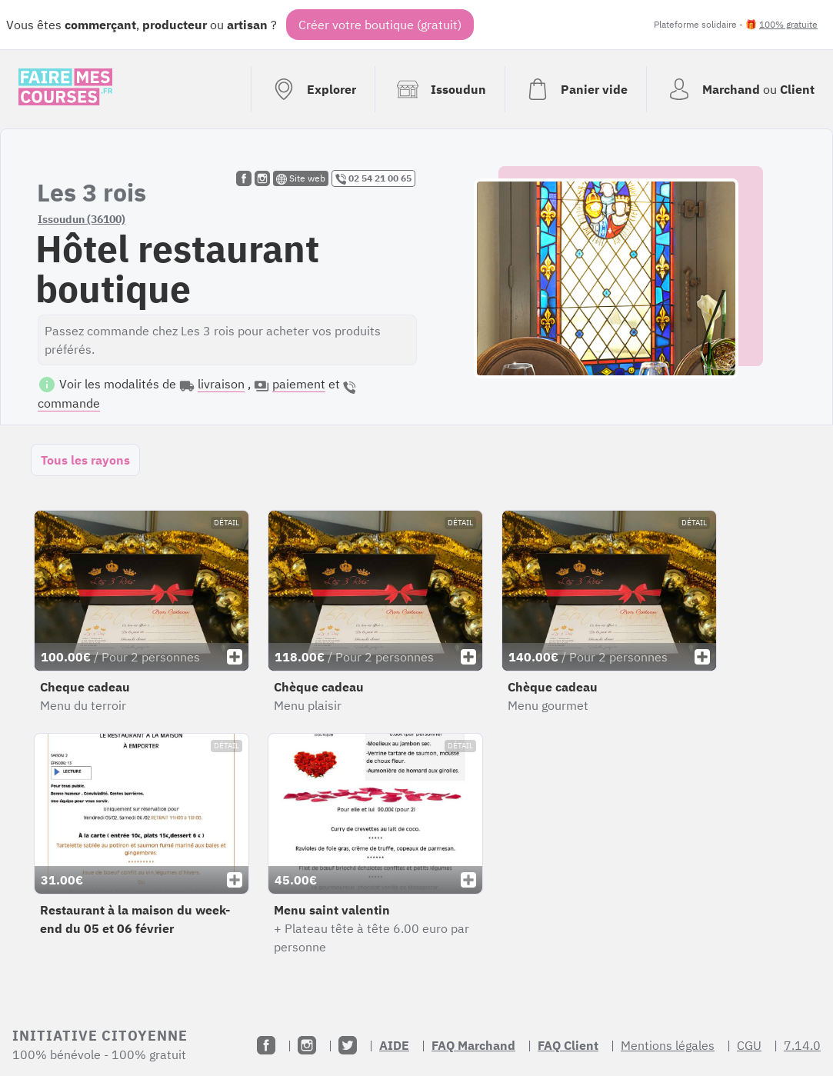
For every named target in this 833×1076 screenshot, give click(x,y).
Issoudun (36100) (81, 219)
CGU (749, 1045)
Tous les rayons (85, 460)
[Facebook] (266, 1045)
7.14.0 (802, 1045)
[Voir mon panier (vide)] (575, 89)
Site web (300, 178)
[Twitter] (347, 1045)
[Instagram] (307, 1045)
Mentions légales (668, 1045)
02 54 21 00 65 (373, 178)
